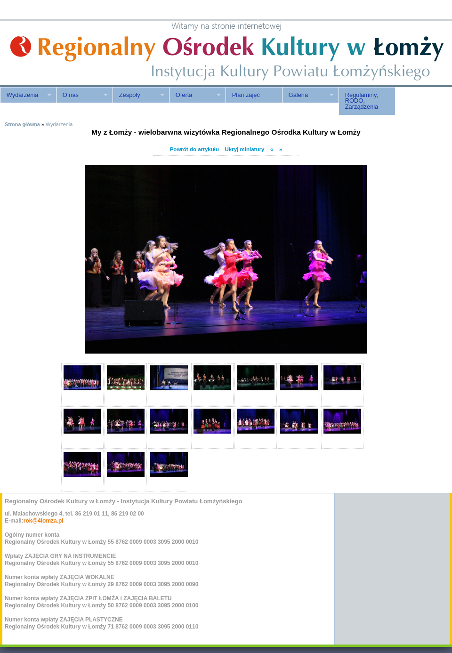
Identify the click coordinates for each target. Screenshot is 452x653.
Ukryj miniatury (245, 149)
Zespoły (138, 95)
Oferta (195, 95)
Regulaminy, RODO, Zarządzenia (361, 101)
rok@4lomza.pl (44, 520)
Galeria (308, 95)
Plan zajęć (246, 94)
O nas (82, 95)
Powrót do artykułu (194, 149)
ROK (80, 53)
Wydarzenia (25, 95)
